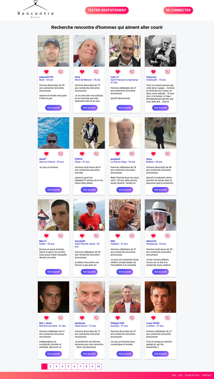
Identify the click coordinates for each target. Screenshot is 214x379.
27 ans (160, 326)
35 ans (50, 243)
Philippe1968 (117, 323)
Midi (113, 241)
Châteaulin (151, 79)
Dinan (78, 161)
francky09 (80, 241)
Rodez (42, 243)
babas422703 (46, 77)
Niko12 (43, 241)
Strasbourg (151, 243)
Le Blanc (150, 326)
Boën (41, 79)
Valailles (115, 243)
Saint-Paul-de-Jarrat (85, 243)
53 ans (162, 243)
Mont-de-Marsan (83, 79)
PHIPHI (78, 159)
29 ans (60, 161)
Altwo (149, 159)
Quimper (115, 326)
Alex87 (42, 159)
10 (98, 366)
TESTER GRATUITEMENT (107, 10)
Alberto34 (151, 241)
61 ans (86, 161)
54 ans (49, 79)
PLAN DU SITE (192, 375)
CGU (180, 375)
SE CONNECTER (178, 10)
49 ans (159, 161)
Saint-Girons (81, 326)
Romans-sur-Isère (48, 326)
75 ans (97, 79)
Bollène (150, 161)
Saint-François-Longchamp (124, 79)
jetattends (80, 323)
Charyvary (151, 77)
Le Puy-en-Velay (119, 161)
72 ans (92, 326)
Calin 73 (115, 77)
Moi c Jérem (45, 323)
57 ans (124, 243)
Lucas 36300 (152, 323)
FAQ (174, 375)
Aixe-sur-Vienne (47, 161)
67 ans (114, 82)
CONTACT (207, 375)
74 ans (162, 79)
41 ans (62, 326)
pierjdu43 (115, 159)
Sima (77, 77)
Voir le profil (53, 107)
